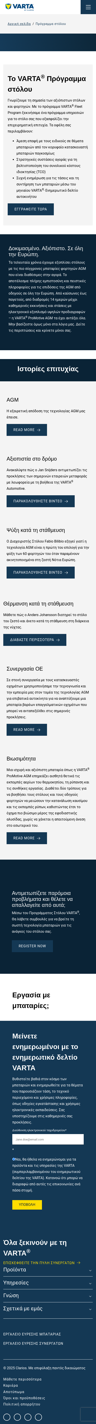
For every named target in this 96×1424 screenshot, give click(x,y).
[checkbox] (48, 1174)
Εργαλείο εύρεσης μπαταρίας (32, 1334)
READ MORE (26, 430)
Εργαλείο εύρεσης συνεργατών (33, 1343)
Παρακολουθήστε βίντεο (40, 501)
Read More (26, 730)
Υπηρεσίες (16, 1283)
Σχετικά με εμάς (23, 1309)
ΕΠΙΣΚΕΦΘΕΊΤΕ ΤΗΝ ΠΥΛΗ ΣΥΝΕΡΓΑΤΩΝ (39, 1263)
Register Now (32, 946)
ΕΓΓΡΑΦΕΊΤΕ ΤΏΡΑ (30, 209)
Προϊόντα (14, 1270)
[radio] (48, 1174)
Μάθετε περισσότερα (22, 1379)
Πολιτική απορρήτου (21, 1404)
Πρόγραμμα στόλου (51, 24)
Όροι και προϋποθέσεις (24, 1398)
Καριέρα (10, 1385)
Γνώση (11, 1296)
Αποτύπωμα (13, 1392)
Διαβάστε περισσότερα (35, 640)
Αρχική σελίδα (19, 24)
